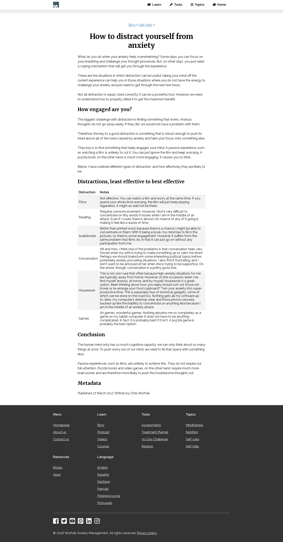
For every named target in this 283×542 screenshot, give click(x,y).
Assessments (151, 425)
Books (57, 467)
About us (59, 432)
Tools (176, 4)
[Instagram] (98, 522)
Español (103, 475)
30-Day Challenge (155, 439)
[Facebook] (57, 522)
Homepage (61, 425)
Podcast (103, 432)
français (103, 489)
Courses (103, 446)
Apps (57, 475)
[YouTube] (73, 522)
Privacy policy (147, 533)
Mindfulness (194, 425)
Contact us (61, 439)
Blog (132, 25)
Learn (154, 4)
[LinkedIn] (90, 522)
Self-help (145, 25)
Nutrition (192, 432)
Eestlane (103, 482)
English (102, 467)
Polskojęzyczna (108, 496)
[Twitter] (65, 522)
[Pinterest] (81, 522)
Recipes (147, 446)
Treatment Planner (155, 432)
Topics (197, 4)
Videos (102, 439)
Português (104, 503)
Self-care (192, 439)
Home (219, 4)
